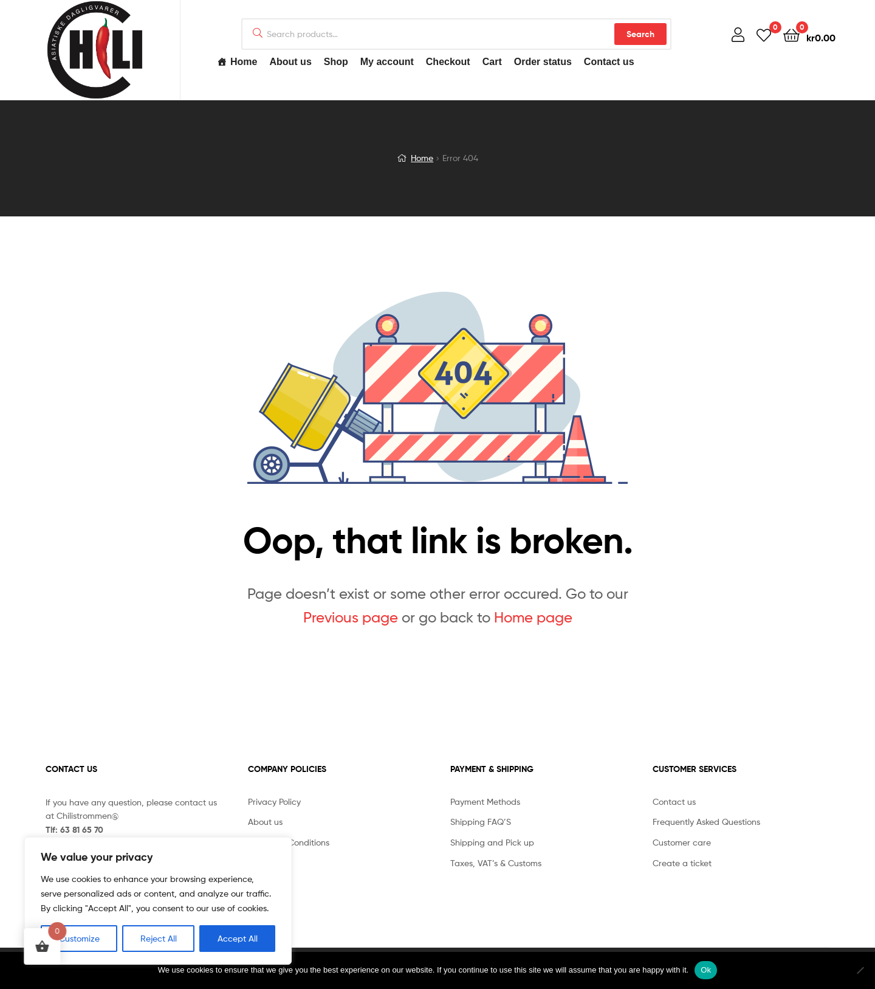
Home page (533, 617)
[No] (860, 970)
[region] (158, 901)
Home (243, 62)
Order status (543, 62)
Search (640, 34)
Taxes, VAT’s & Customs (495, 863)
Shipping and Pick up (492, 842)
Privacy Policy (274, 801)
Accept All (238, 938)
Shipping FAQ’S (480, 821)
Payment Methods (485, 801)
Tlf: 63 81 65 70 (74, 829)
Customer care (682, 842)
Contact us (609, 62)
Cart (492, 62)
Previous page (350, 617)
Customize (79, 938)
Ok (706, 969)
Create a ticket (682, 863)
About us (290, 62)
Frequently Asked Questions (706, 821)
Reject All (158, 938)
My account (387, 62)
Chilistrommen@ (87, 815)
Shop (336, 62)
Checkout (448, 62)
